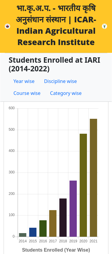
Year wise (23, 81)
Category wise (66, 93)
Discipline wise (60, 81)
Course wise (27, 93)
